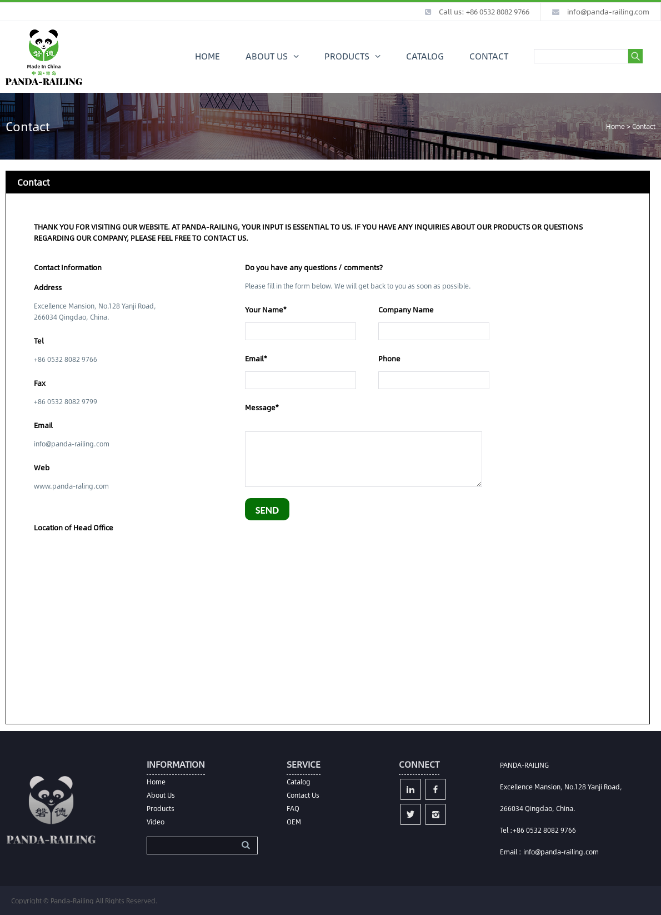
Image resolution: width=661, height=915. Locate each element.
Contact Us (303, 795)
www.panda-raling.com (71, 486)
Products (160, 808)
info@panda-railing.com (608, 11)
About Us (161, 795)
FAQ (293, 808)
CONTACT (488, 56)
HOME (207, 56)
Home (615, 126)
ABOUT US (267, 56)
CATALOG (425, 56)
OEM (294, 822)
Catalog (299, 782)
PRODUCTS (346, 56)
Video (155, 822)
